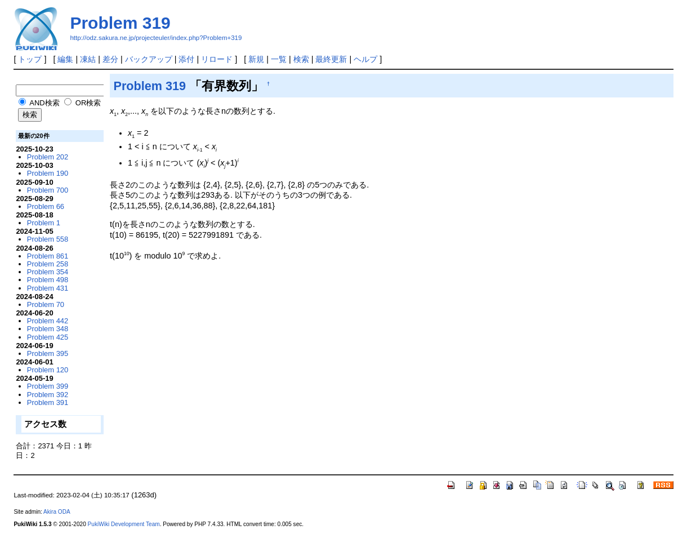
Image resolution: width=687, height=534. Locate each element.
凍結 (88, 59)
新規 (256, 59)
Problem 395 (47, 353)
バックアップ (148, 59)
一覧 (279, 59)
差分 (110, 59)
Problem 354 (47, 272)
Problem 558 (47, 239)
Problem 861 (47, 256)
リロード (217, 59)
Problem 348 (47, 328)
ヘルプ (365, 59)
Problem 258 (47, 264)
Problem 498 (47, 279)
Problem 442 (47, 321)
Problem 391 (47, 402)
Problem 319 (120, 23)
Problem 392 (47, 394)
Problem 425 (47, 337)
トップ (30, 59)
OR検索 (82, 103)
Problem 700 (47, 190)
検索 (301, 59)
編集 (65, 59)
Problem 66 (45, 206)
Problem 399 (47, 386)
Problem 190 (47, 173)
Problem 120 (47, 370)
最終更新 (331, 59)
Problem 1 (43, 223)
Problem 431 (47, 288)
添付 (186, 59)
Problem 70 (45, 304)
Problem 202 (47, 157)
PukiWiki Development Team (124, 524)
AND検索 (39, 103)
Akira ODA (56, 512)
